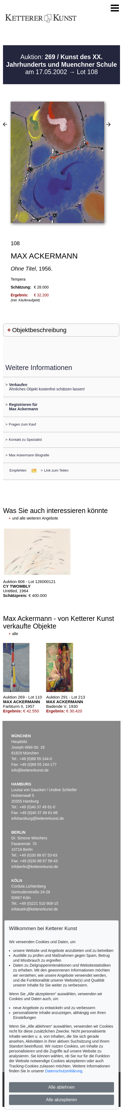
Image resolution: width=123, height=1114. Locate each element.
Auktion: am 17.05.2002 (61, 64)
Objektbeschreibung (39, 330)
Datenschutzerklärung (63, 1071)
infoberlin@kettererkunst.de (34, 866)
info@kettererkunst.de (30, 770)
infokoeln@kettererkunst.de (34, 909)
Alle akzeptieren (61, 1099)
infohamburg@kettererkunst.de (37, 818)
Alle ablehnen (61, 1087)
